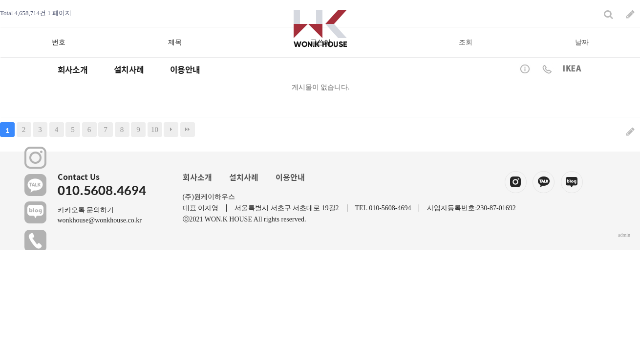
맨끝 (187, 129)
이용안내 (290, 177)
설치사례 (243, 177)
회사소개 (197, 177)
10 (154, 129)
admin (624, 235)
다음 (171, 129)
